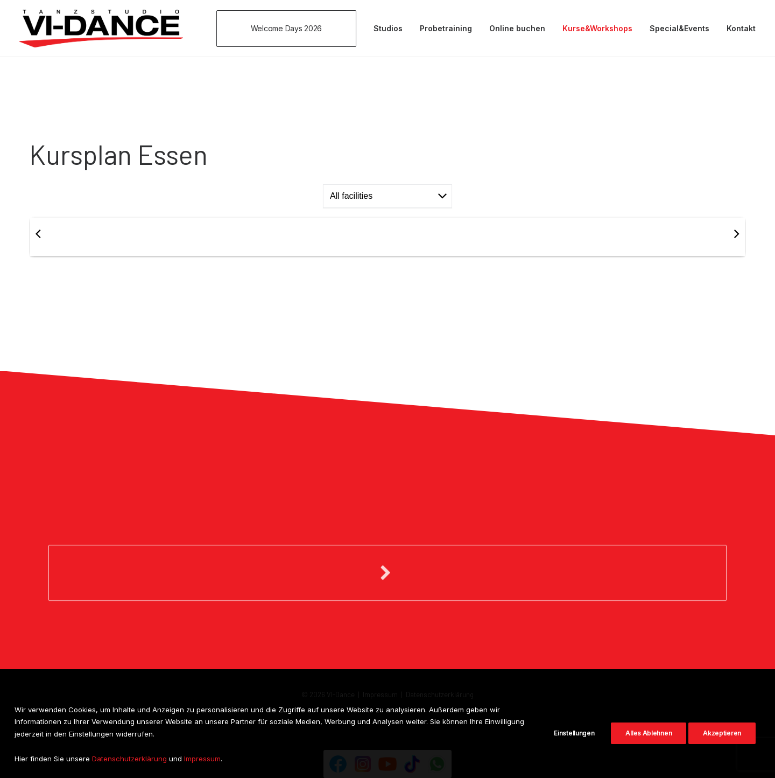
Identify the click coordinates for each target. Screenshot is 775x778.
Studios (388, 28)
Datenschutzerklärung (440, 694)
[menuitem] (290, 28)
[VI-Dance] (101, 28)
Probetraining (446, 28)
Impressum (380, 694)
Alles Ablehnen (648, 744)
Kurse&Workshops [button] (597, 28)
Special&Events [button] (679, 28)
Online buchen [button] (517, 28)
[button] (290, 28)
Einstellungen (574, 744)
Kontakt (741, 28)
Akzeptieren (722, 744)
